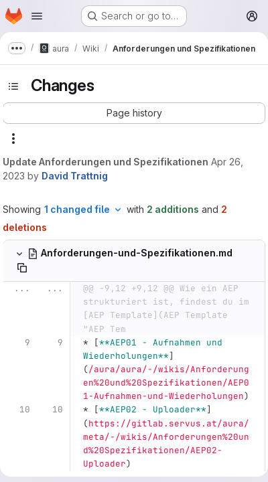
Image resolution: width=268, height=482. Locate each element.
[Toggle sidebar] (13, 86)
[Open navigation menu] (37, 16)
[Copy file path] (22, 268)
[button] (134, 113)
